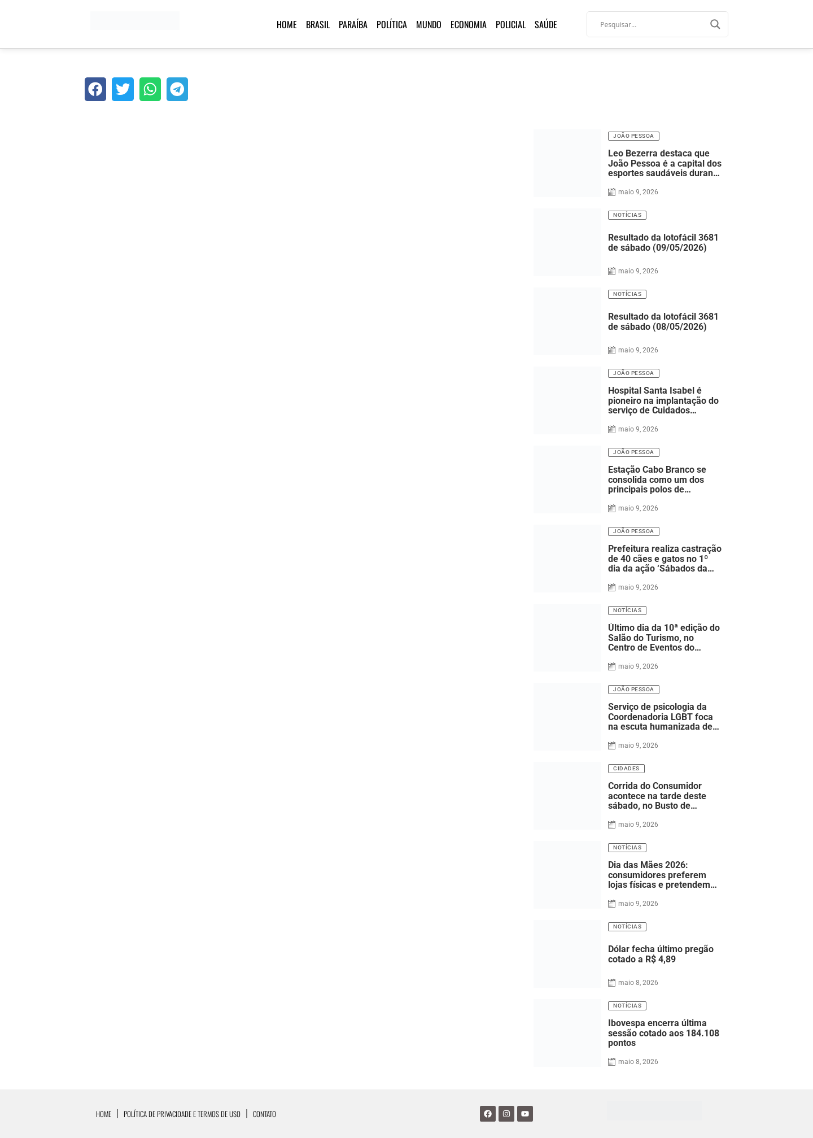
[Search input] (652, 24)
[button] (95, 89)
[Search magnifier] (715, 24)
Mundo (429, 24)
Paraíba (353, 24)
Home (287, 24)
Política (392, 24)
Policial (511, 24)
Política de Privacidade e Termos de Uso (182, 1113)
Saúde (546, 24)
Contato (264, 1113)
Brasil (318, 24)
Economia (469, 24)
